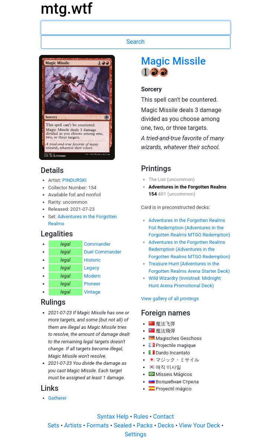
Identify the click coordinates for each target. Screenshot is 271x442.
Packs (145, 425)
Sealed (123, 425)
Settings (135, 434)
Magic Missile (173, 61)
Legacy (91, 268)
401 (162, 194)
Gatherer (57, 398)
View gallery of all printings (170, 298)
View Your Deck (200, 425)
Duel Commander (103, 252)
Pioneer (92, 284)
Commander (97, 244)
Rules (141, 416)
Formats (98, 425)
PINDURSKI (74, 180)
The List (158, 179)
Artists (73, 425)
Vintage (92, 292)
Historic (92, 260)
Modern (92, 276)
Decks (166, 425)
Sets (54, 425)
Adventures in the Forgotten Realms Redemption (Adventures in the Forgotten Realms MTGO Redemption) (189, 249)
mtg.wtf (67, 8)
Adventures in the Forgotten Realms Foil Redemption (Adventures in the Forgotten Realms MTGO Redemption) (189, 227)
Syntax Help (113, 416)
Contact (163, 416)
